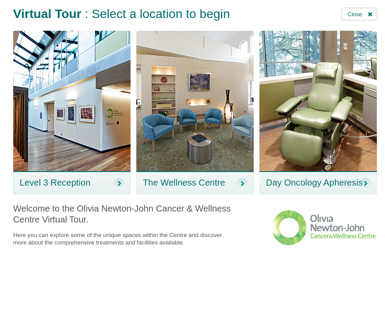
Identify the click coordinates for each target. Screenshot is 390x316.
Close (354, 14)
